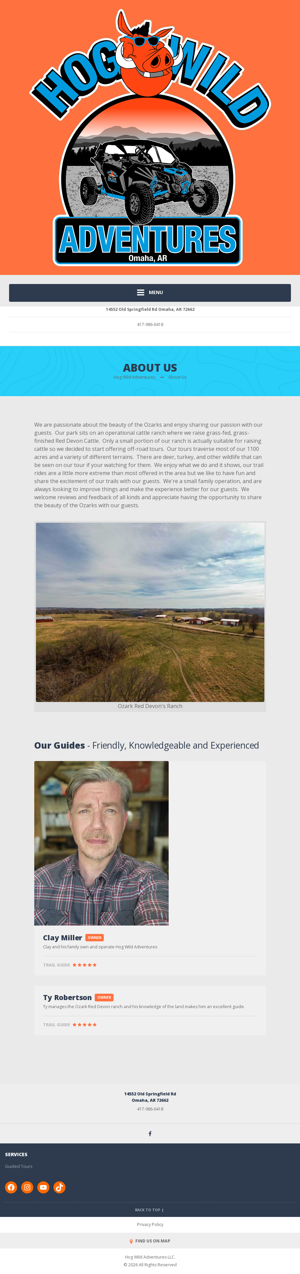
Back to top (150, 1210)
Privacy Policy (150, 1224)
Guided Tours (18, 1166)
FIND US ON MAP (150, 1241)
